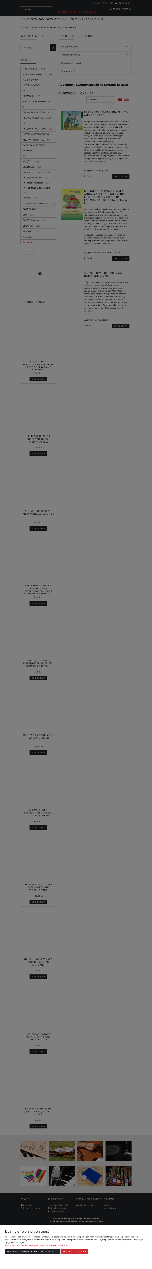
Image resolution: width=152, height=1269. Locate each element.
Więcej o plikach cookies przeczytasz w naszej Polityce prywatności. (37, 1245)
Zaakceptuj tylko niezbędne (22, 1251)
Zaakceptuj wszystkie (74, 1251)
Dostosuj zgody (50, 1251)
